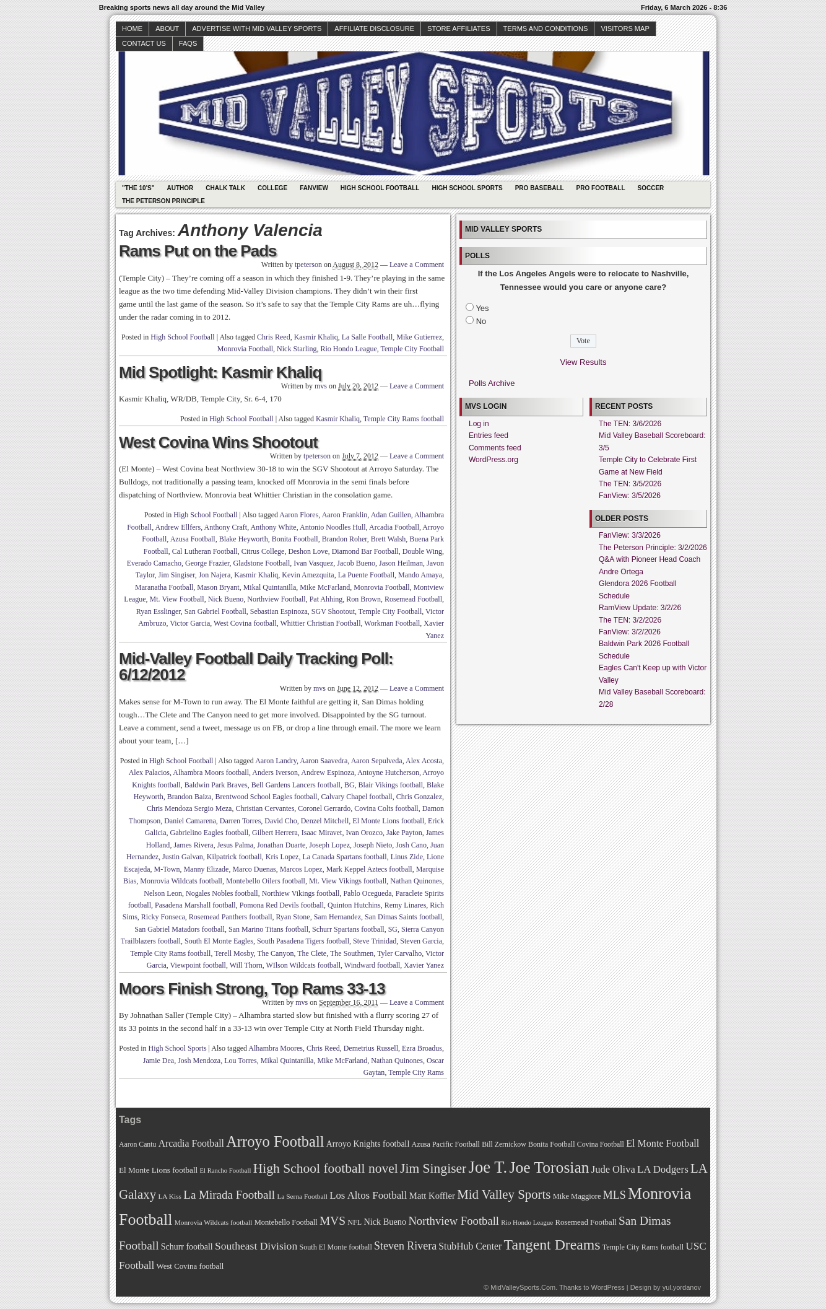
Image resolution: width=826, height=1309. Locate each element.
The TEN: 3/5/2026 (630, 483)
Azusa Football (192, 539)
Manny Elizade (205, 869)
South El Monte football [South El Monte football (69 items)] (335, 1247)
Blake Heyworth (243, 539)
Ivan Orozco (364, 832)
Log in (479, 423)
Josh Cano (411, 845)
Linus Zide (407, 856)
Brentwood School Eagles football (266, 796)
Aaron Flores (298, 514)
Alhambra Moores (275, 1048)
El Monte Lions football (388, 820)
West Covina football (245, 623)
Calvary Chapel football (356, 796)
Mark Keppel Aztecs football (369, 869)
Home (132, 28)
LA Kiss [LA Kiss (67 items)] (169, 1196)
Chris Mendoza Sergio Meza (189, 808)
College (272, 188)
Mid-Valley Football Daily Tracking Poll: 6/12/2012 (256, 666)
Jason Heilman (401, 563)
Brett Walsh (388, 539)
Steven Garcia (421, 941)
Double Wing (422, 551)
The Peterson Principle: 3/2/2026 (653, 547)
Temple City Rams (416, 1072)
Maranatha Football (164, 587)
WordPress (607, 1287)
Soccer (651, 188)
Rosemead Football (413, 599)
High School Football (380, 188)
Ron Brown (363, 599)
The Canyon (275, 953)
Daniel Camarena (190, 820)
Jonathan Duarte (281, 845)
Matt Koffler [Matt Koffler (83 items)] (432, 1196)
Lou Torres (240, 1060)
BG (349, 785)
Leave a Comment (416, 264)
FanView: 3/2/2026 (630, 632)
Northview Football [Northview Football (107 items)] (453, 1220)
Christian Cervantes (264, 808)
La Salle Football (367, 337)
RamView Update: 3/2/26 (640, 607)
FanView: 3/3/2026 (630, 535)
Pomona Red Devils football (282, 905)
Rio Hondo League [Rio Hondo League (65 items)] (527, 1222)
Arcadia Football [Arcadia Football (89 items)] (191, 1143)
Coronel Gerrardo (324, 808)
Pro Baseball (539, 188)
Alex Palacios (149, 772)
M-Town (167, 869)
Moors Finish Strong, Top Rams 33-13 (252, 988)
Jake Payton (404, 832)
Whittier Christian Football (320, 623)
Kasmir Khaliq (316, 337)
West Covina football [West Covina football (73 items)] (190, 1266)
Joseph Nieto (373, 845)
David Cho (280, 820)
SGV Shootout (333, 611)
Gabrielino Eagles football (209, 832)
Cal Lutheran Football (205, 551)
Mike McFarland (325, 587)
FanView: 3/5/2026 (630, 495)
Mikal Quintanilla (270, 587)
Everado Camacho (154, 563)
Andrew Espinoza (327, 772)
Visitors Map (625, 28)
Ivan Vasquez (313, 563)
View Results (583, 362)
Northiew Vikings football (301, 893)
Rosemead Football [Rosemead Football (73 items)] (585, 1222)
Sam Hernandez (337, 917)
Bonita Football (295, 539)
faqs (188, 43)
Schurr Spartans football (348, 929)
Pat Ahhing (326, 599)
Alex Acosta (424, 760)
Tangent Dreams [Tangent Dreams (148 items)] (552, 1245)
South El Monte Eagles (219, 941)
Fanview (314, 188)
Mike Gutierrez (419, 337)
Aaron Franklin (345, 514)
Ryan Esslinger (158, 611)
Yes (482, 308)
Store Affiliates (458, 28)
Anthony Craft (226, 527)
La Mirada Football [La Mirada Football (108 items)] (229, 1194)
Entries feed (488, 435)
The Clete (311, 953)
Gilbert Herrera (275, 832)
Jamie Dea (158, 1060)
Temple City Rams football (403, 418)
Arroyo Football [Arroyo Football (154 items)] (275, 1141)
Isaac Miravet (322, 832)
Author (180, 188)
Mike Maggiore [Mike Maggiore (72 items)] (577, 1196)
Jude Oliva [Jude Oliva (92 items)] (613, 1169)
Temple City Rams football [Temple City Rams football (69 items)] (643, 1247)
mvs (321, 386)
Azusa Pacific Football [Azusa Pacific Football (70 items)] (446, 1144)
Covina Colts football (386, 808)
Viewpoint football (198, 965)
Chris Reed (273, 337)
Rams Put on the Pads (198, 251)
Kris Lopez (282, 856)
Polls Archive (492, 383)
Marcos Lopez (301, 869)
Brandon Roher (344, 539)
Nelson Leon (163, 893)
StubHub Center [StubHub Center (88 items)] (470, 1246)
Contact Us (144, 43)
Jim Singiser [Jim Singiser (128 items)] (433, 1168)
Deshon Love (308, 551)
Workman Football (392, 623)
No (481, 321)
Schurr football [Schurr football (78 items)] (187, 1246)
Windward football (372, 965)
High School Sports (467, 188)
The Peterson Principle (163, 201)
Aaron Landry (276, 760)
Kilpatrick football (234, 856)
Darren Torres (240, 820)
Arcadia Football (394, 527)
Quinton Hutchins (354, 905)
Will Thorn (246, 965)
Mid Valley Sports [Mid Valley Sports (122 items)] (503, 1194)
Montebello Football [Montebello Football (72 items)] (286, 1222)
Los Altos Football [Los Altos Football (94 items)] (368, 1195)
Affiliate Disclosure (374, 28)
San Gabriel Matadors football (179, 929)
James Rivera (193, 845)
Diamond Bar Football (365, 551)
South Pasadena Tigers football (303, 941)
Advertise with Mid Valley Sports (256, 28)
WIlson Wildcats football (303, 965)
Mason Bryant (218, 587)
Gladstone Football (261, 563)
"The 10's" (138, 188)
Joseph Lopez (329, 845)
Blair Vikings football (391, 785)
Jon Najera (215, 575)
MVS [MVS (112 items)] (333, 1220)
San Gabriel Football (215, 611)
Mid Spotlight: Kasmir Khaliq (220, 372)
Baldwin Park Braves (216, 785)
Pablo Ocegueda (367, 893)
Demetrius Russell (371, 1048)
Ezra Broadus (422, 1048)
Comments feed (495, 448)
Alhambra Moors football (211, 772)
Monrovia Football (245, 348)
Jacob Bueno (356, 563)
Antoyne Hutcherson (388, 772)
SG (393, 929)
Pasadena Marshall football (195, 905)
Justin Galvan (182, 856)
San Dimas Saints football (403, 917)
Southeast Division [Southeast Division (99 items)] (256, 1246)
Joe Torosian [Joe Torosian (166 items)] (549, 1167)
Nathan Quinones (416, 881)
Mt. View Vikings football (347, 881)
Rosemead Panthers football (230, 917)
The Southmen (351, 953)
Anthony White (274, 527)
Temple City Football (413, 348)
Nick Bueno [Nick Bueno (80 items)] (384, 1222)
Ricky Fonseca (163, 917)
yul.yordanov (682, 1287)
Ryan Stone (293, 917)
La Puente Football (366, 575)
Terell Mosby (233, 953)
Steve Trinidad (374, 941)
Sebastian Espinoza (279, 611)
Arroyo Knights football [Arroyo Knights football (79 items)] (368, 1144)
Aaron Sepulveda (376, 760)
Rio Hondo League (348, 348)
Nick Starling (296, 348)
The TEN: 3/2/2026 (630, 620)
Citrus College (263, 551)
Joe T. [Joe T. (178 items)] (488, 1167)
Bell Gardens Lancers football (296, 785)
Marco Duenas (254, 869)
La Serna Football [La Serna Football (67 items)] (302, 1196)
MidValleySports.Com (522, 1287)
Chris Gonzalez (419, 796)
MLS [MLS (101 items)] (614, 1195)
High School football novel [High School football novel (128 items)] (325, 1168)
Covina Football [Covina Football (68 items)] (600, 1144)
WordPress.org (493, 459)
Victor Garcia (190, 623)
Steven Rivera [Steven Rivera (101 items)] (405, 1246)
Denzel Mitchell (325, 820)
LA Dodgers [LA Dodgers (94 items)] (663, 1169)
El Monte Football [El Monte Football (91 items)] (662, 1143)
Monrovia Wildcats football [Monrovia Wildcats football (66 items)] (214, 1222)
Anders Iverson (275, 772)
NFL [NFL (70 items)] (354, 1222)
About (167, 28)
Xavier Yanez (424, 965)
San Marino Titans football (268, 929)
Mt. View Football (177, 599)
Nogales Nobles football (222, 893)
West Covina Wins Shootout (218, 442)
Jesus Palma (235, 845)
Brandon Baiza (189, 796)
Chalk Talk (225, 188)
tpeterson (308, 264)
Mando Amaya (420, 575)
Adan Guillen (391, 514)
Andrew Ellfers (178, 527)
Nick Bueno (226, 599)
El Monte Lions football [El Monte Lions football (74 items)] (158, 1170)
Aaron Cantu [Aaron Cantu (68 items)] (137, 1144)
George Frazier (207, 563)
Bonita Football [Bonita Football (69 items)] (551, 1144)
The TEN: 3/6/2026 (630, 423)
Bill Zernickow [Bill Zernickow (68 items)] (504, 1144)
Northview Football (276, 599)
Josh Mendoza (199, 1060)
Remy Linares (406, 905)
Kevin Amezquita (308, 575)
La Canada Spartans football (344, 856)
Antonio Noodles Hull (333, 527)
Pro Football (600, 188)
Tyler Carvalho (399, 953)
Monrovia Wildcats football (181, 881)
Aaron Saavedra (323, 760)
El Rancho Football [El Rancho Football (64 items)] (225, 1170)
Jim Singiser (177, 575)
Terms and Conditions (545, 28)
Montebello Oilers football (265, 881)
